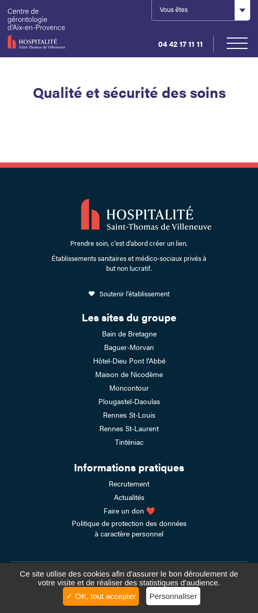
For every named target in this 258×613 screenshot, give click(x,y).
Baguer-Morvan (129, 347)
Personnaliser (173, 596)
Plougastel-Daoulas (129, 401)
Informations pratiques (129, 466)
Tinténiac (129, 441)
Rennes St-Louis (129, 414)
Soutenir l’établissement (134, 293)
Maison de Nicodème (129, 374)
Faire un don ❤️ (129, 510)
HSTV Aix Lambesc (42, 28)
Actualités (129, 497)
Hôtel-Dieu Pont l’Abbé (129, 360)
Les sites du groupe (129, 316)
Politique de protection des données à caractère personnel (129, 528)
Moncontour (129, 387)
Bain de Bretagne (129, 333)
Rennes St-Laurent (129, 428)
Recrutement (129, 483)
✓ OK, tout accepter (101, 596)
